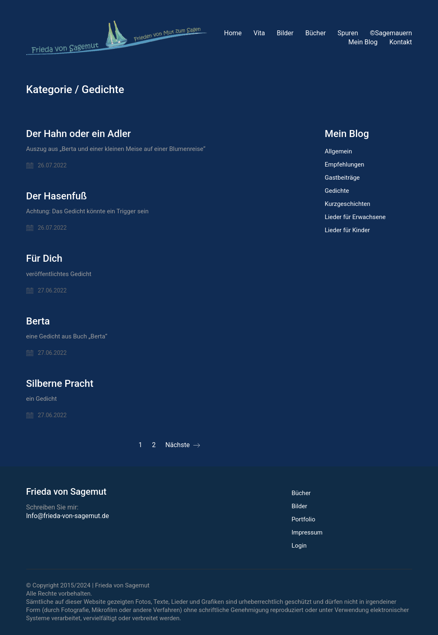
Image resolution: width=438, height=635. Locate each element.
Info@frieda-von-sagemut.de (67, 516)
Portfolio (303, 519)
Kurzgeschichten (347, 204)
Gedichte (103, 90)
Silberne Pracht (60, 383)
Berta (38, 321)
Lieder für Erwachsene (355, 217)
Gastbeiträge (342, 177)
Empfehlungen (344, 164)
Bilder (299, 506)
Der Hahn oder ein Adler (78, 133)
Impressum (306, 532)
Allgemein (338, 151)
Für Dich (44, 258)
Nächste (182, 445)
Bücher (301, 493)
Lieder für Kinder (347, 230)
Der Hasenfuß (56, 196)
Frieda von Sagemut (122, 585)
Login (299, 545)
